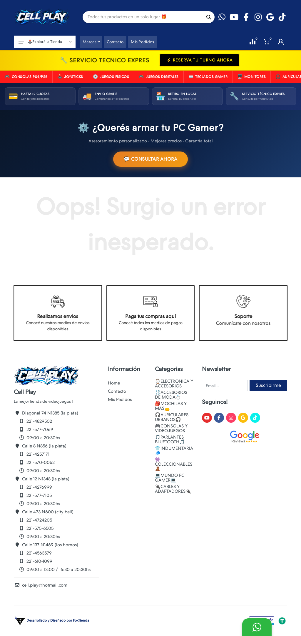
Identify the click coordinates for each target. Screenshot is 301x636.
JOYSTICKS (70, 77)
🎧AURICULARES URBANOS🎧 (171, 417)
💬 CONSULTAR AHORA (151, 159)
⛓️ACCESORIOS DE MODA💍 (171, 394)
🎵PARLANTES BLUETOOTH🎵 (170, 439)
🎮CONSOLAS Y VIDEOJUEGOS (171, 428)
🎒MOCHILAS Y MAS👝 (171, 406)
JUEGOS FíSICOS (111, 77)
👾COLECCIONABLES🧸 (173, 464)
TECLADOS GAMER (208, 77)
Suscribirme (268, 385)
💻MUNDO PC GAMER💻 (169, 477)
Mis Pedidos (120, 399)
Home (114, 383)
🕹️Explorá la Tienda (45, 41)
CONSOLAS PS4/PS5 (26, 77)
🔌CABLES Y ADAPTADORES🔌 (173, 489)
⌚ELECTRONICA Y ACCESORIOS (174, 383)
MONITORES (251, 77)
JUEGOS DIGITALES (159, 77)
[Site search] (143, 17)
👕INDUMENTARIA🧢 (174, 450)
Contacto (117, 391)
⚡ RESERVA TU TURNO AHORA (199, 60)
